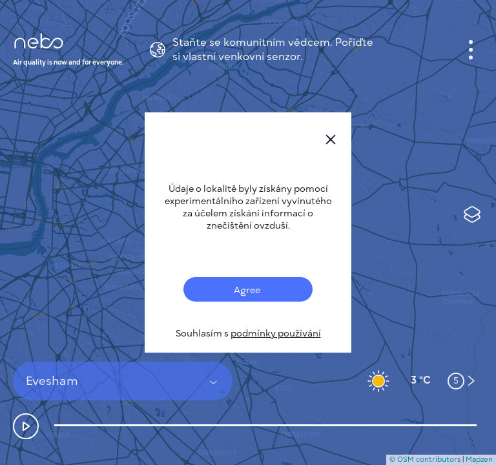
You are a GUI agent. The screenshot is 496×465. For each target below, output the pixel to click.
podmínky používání (276, 333)
